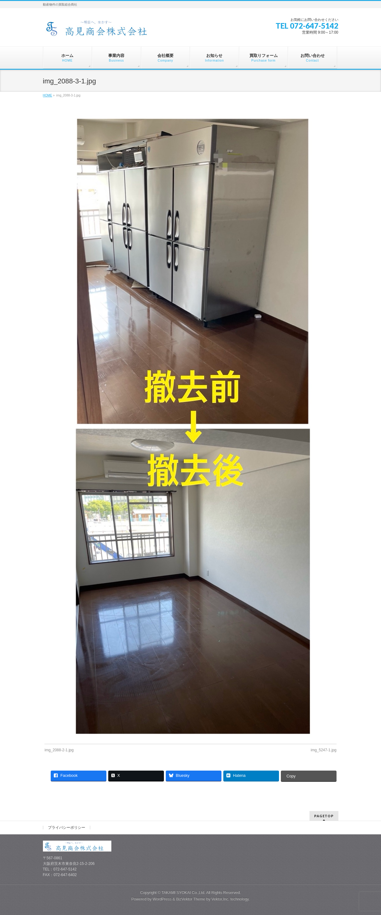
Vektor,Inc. (220, 899)
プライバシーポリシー (66, 827)
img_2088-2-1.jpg (58, 750)
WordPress (162, 899)
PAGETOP (324, 816)
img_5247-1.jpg (324, 750)
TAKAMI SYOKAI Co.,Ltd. (183, 892)
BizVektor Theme (190, 899)
